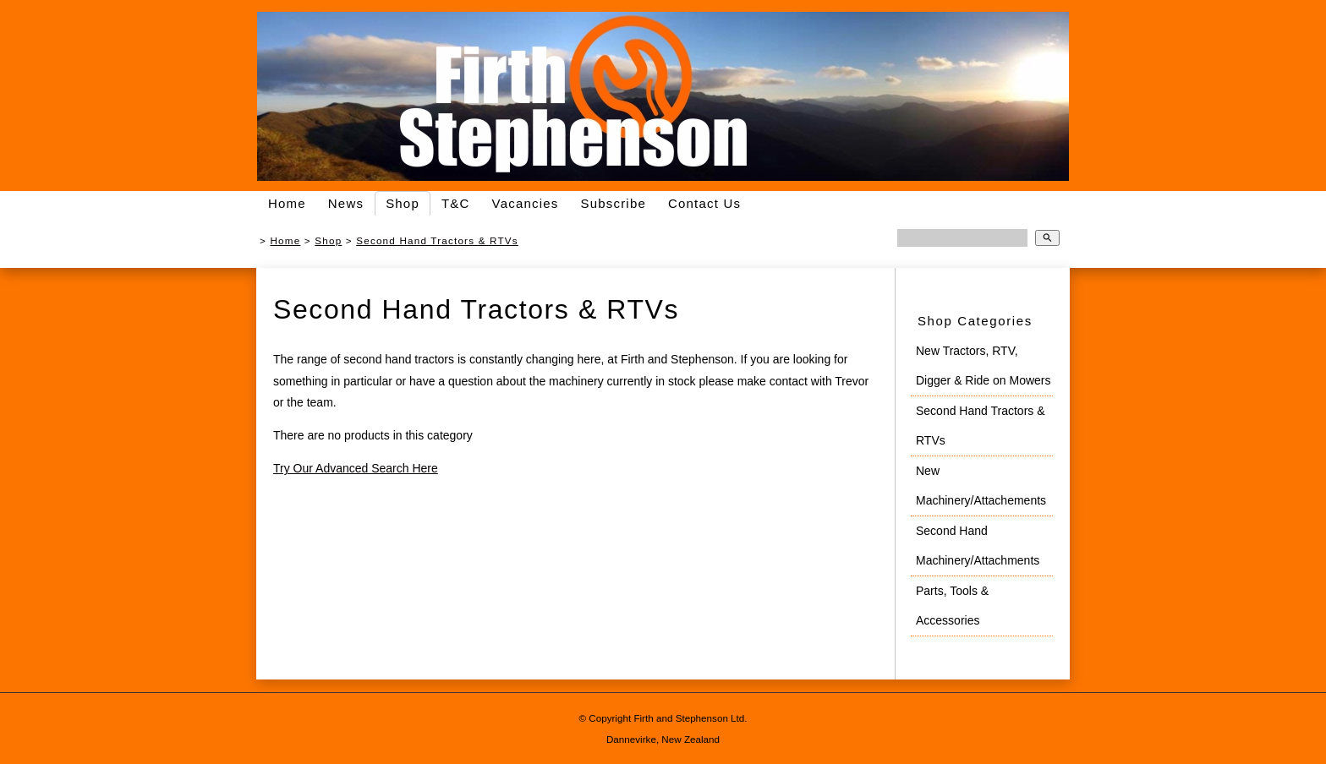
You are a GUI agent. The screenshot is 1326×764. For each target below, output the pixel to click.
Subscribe (613, 203)
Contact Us (704, 203)
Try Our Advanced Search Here (355, 468)
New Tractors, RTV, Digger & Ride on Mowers (983, 365)
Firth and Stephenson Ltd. (690, 717)
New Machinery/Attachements (981, 485)
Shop (402, 203)
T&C (455, 203)
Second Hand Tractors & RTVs (437, 240)
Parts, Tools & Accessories (952, 605)
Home (287, 203)
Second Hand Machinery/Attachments (977, 545)
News (346, 203)
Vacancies (525, 203)
